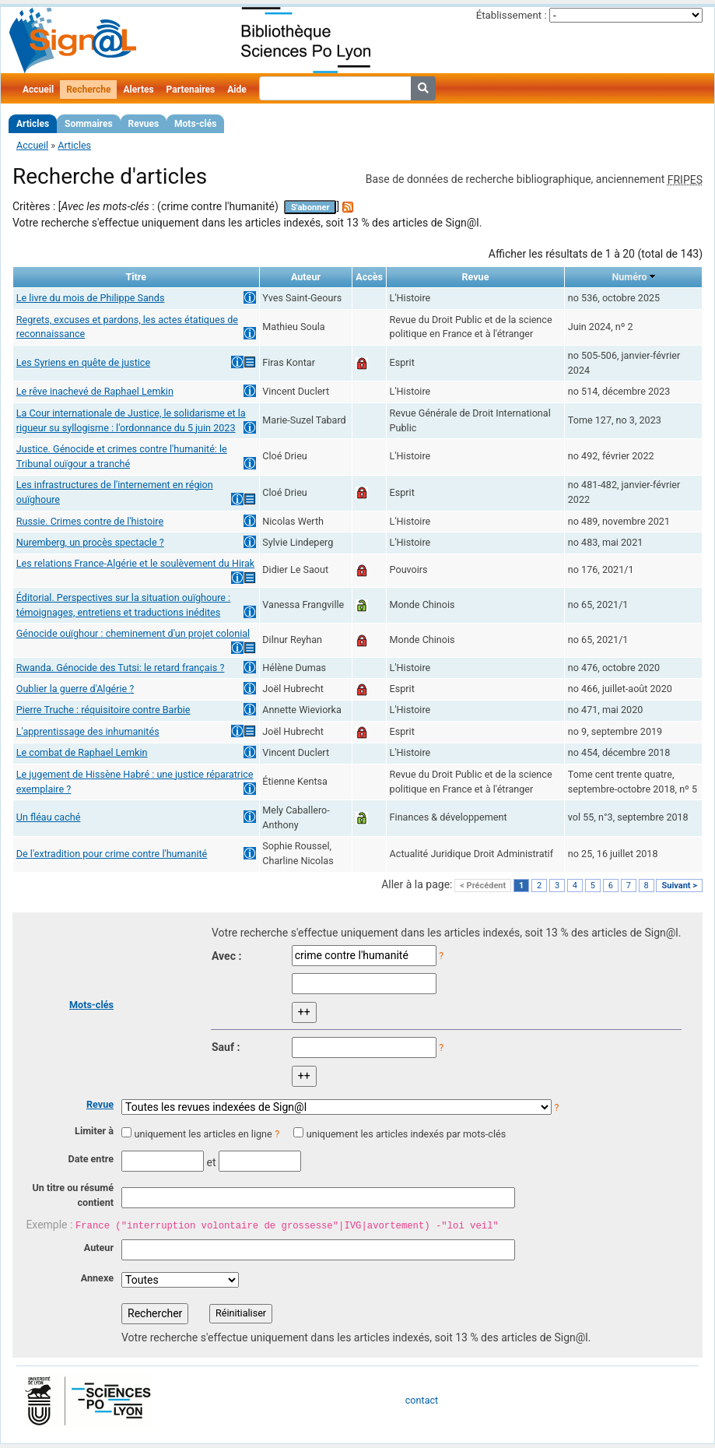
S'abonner (310, 207)
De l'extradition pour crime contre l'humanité (112, 853)
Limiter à (94, 1131)
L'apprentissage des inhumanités (87, 731)
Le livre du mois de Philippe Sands (90, 298)
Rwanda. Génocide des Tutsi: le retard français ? (120, 667)
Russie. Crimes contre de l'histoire (89, 521)
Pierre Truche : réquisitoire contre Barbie (103, 709)
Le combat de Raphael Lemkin (82, 752)
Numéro (629, 277)
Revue (100, 1104)
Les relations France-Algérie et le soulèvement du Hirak (135, 563)
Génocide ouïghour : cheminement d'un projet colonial (133, 633)
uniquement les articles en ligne (203, 1134)
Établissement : (511, 15)
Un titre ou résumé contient (73, 1195)
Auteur (99, 1247)
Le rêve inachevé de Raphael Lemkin (94, 391)
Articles (32, 123)
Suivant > (679, 885)
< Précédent (483, 885)
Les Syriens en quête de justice (83, 362)
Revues (143, 123)
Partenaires (191, 89)
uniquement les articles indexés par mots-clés (406, 1134)
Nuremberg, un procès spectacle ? (90, 542)
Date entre (91, 1159)
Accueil (38, 89)
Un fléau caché (48, 817)
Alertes (138, 89)
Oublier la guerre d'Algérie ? (75, 688)
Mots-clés (195, 123)
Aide (236, 89)
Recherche (88, 89)
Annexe (97, 1278)
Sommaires (88, 123)
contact (421, 1400)
